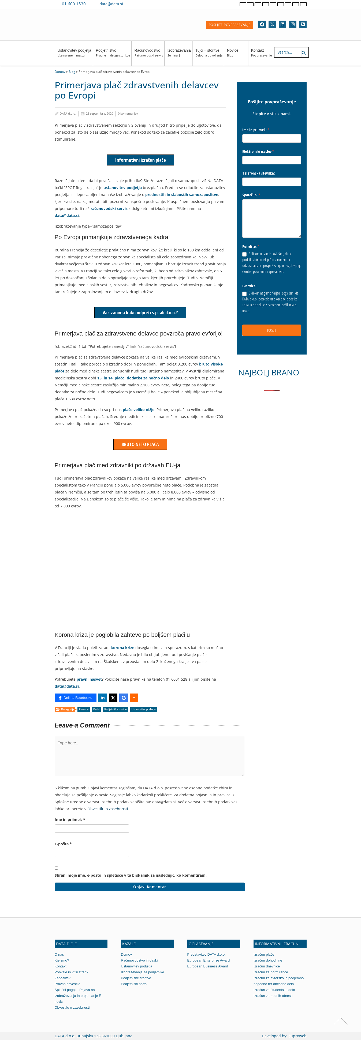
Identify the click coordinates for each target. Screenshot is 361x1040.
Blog (72, 71)
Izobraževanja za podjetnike (142, 972)
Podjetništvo (113, 55)
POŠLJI (271, 330)
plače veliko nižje (138, 409)
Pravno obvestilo (67, 984)
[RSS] (303, 24)
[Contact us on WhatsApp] (140, 3)
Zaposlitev (62, 978)
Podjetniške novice (115, 709)
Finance (83, 709)
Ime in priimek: (255, 129)
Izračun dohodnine (268, 960)
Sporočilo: (251, 194)
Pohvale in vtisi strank (71, 972)
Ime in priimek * (70, 819)
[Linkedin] (282, 24)
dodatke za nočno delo (148, 377)
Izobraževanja (179, 55)
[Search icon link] (304, 53)
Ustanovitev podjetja (74, 55)
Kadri (96, 709)
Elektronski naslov (258, 151)
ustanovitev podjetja (122, 187)
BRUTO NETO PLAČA (140, 444)
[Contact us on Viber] (132, 3)
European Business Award (207, 966)
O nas (59, 954)
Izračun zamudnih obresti (273, 996)
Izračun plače (264, 954)
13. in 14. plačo (111, 377)
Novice (237, 55)
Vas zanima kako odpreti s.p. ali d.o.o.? (140, 312)
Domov (60, 71)
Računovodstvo (149, 55)
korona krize (122, 647)
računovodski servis (109, 208)
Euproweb (297, 1035)
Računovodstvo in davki (139, 960)
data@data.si (111, 3)
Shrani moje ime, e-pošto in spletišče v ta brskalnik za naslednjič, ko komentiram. (131, 875)
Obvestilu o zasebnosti (107, 808)
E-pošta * (63, 843)
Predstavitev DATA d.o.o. (206, 954)
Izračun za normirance (271, 972)
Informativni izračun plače (140, 160)
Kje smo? (62, 960)
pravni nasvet (89, 679)
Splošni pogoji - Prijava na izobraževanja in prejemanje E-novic (78, 996)
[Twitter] (272, 24)
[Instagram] (292, 24)
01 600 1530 (74, 3)
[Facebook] (262, 24)
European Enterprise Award (208, 960)
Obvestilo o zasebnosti (72, 1007)
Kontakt (261, 55)
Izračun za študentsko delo (274, 990)
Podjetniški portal (134, 984)
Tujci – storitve (208, 55)
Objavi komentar (149, 886)
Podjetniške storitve (136, 978)
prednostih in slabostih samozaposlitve (181, 194)
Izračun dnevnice (267, 966)
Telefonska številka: (258, 173)
